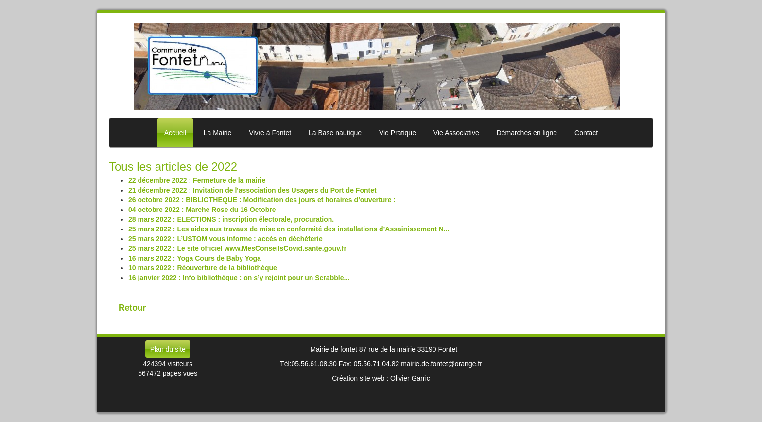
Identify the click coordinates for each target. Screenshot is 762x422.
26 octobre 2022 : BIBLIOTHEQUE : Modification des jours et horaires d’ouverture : (262, 200)
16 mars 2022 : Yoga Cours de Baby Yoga (194, 258)
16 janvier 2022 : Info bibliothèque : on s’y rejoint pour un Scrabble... (238, 277)
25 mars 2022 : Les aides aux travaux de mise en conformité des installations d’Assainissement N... (289, 229)
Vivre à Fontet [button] (270, 133)
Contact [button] (586, 133)
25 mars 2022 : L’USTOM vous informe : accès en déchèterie (225, 239)
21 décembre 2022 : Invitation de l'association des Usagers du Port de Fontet (252, 190)
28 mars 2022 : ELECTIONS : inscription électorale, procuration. (231, 219)
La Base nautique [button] (335, 133)
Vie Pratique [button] (397, 133)
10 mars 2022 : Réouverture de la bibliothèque (202, 268)
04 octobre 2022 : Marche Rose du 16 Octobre (202, 209)
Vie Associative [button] (456, 133)
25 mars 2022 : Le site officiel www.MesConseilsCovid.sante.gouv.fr (237, 248)
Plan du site (168, 349)
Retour (132, 308)
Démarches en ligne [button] (527, 133)
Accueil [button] (175, 133)
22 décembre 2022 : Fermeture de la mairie (196, 180)
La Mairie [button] (218, 133)
